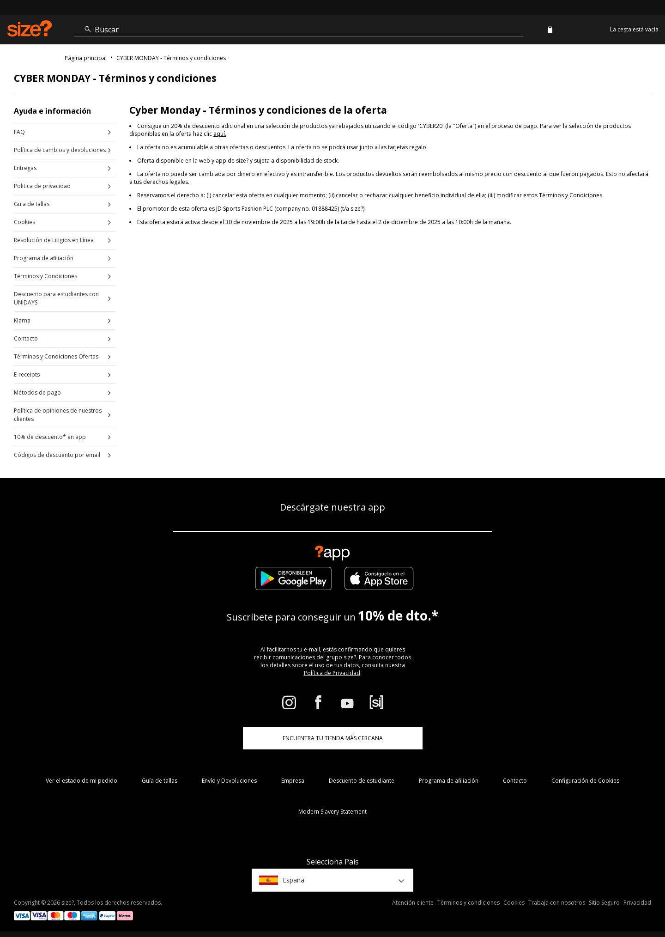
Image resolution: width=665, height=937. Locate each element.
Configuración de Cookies (585, 781)
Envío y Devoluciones (229, 781)
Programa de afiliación (43, 258)
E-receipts (27, 374)
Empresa (292, 781)
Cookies (24, 222)
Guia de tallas (31, 204)
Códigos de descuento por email (57, 455)
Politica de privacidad (42, 186)
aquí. (219, 134)
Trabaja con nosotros (556, 903)
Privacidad (637, 903)
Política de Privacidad (332, 673)
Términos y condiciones (468, 903)
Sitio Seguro (604, 903)
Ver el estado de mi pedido (81, 781)
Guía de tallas (159, 781)
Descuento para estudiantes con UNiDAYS (56, 298)
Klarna (22, 320)
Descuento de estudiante (361, 781)
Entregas (25, 168)
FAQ (19, 132)
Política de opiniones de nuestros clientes (58, 415)
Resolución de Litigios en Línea (54, 240)
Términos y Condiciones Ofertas (56, 356)
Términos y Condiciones (45, 276)
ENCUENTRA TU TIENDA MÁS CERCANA (333, 738)
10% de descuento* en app (50, 437)
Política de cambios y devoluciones (60, 150)
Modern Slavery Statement (332, 811)
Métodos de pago (37, 392)
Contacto (26, 338)
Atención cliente (413, 903)
